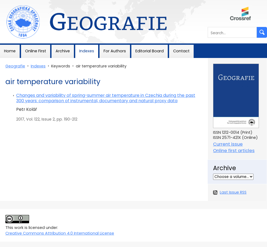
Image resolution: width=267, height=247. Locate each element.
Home (10, 51)
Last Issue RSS (233, 192)
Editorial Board (149, 51)
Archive (63, 51)
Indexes (86, 51)
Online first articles (234, 150)
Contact (181, 51)
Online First (35, 51)
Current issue (228, 144)
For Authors (115, 51)
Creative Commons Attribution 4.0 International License (59, 233)
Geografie (10, 2)
